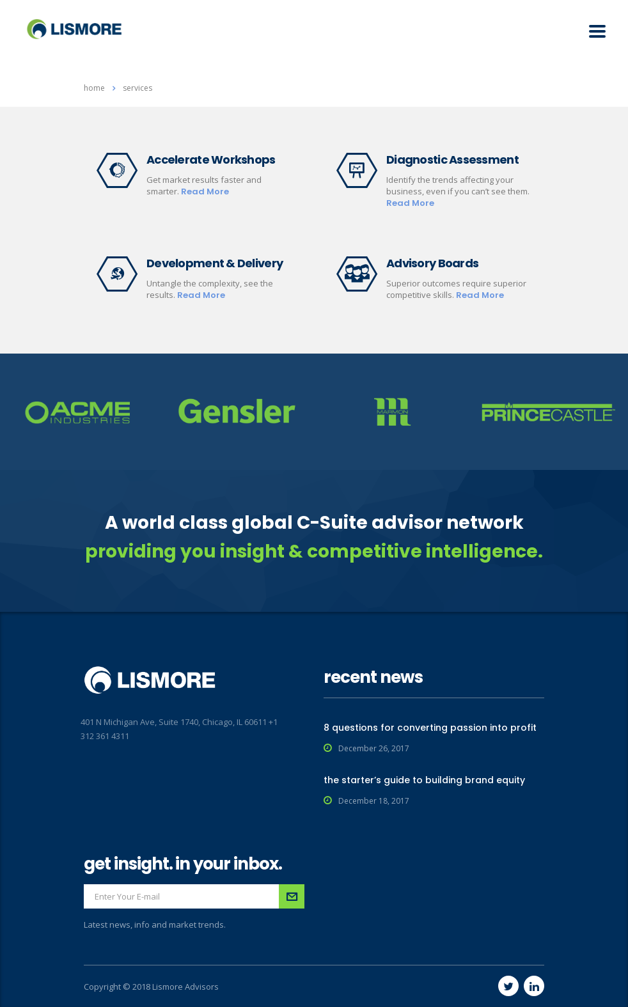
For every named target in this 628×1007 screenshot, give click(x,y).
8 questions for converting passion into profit (430, 727)
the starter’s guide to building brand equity (424, 780)
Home (94, 87)
